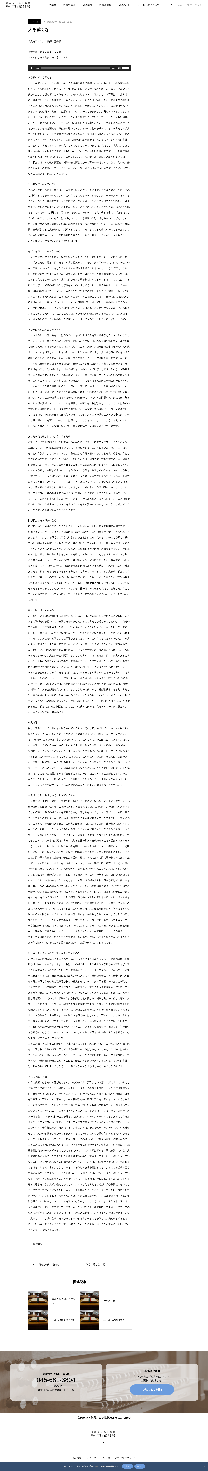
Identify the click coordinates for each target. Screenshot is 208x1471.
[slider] (75, 68)
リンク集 (106, 1458)
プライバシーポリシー (125, 1458)
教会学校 (87, 5)
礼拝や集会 (69, 5)
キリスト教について (148, 5)
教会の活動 (124, 5)
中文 (189, 5)
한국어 (198, 5)
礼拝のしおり (91, 1458)
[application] (79, 68)
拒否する (140, 1466)
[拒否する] (204, 1466)
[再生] (31, 68)
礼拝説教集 (105, 5)
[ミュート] (119, 68)
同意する (127, 1466)
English (180, 5)
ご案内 (52, 5)
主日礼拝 (34, 22)
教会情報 (77, 1458)
